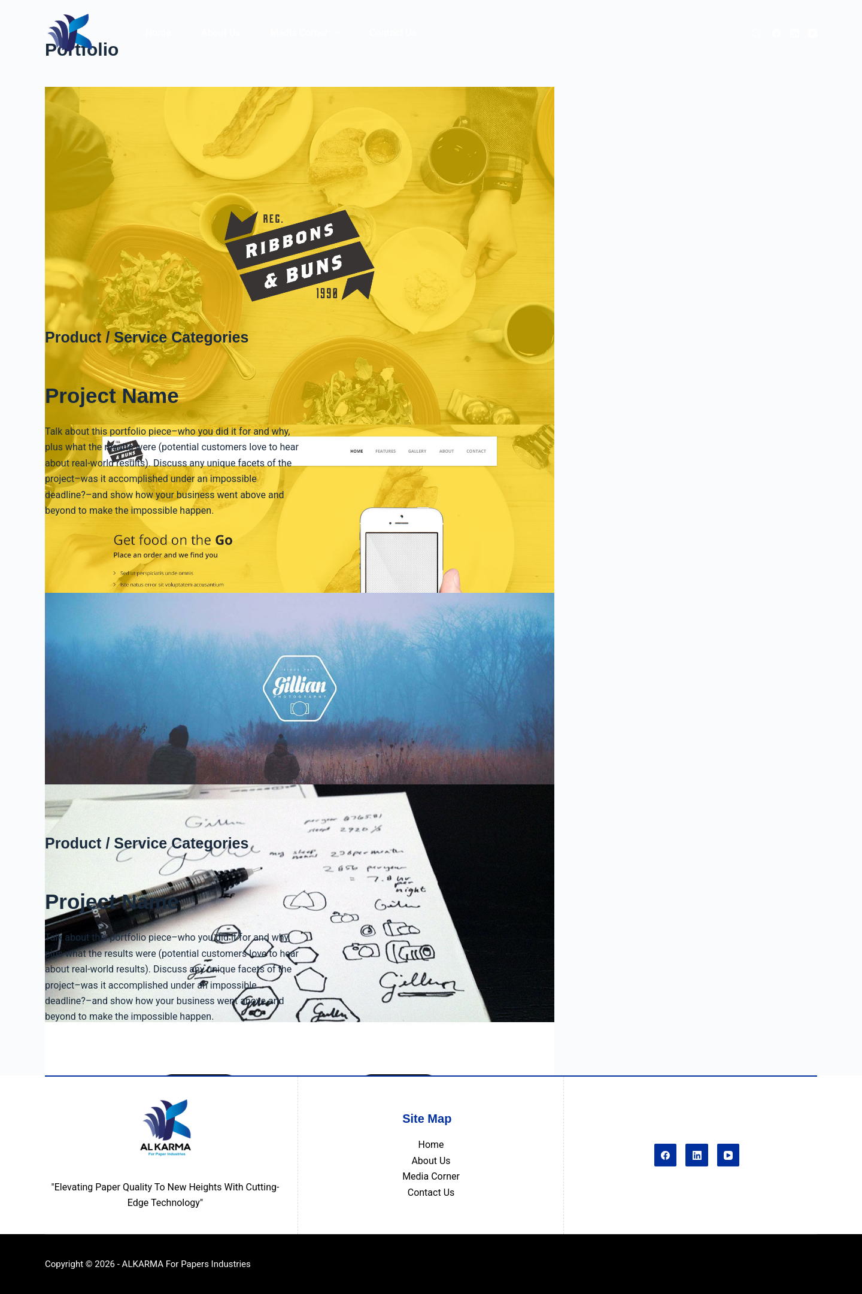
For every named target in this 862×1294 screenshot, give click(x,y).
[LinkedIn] (794, 33)
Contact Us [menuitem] (393, 32)
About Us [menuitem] (221, 32)
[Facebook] (776, 33)
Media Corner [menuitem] (307, 33)
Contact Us (431, 1192)
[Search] (755, 33)
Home (431, 1144)
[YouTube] (812, 33)
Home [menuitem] (158, 32)
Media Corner (431, 1176)
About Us (430, 1160)
